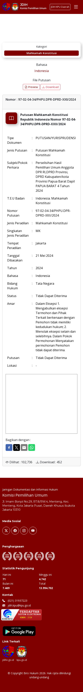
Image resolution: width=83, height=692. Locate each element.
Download (50, 87)
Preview (31, 87)
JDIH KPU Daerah (60, 7)
